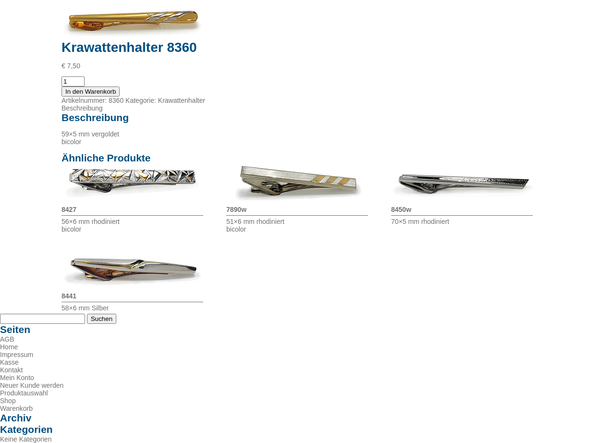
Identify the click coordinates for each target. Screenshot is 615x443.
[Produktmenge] (73, 81)
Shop (8, 401)
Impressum (16, 354)
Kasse (9, 362)
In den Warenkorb (90, 91)
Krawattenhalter (181, 100)
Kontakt (11, 370)
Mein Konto (17, 377)
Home (9, 347)
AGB (7, 339)
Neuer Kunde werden (31, 385)
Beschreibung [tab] (82, 108)
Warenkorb (16, 408)
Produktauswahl (24, 393)
